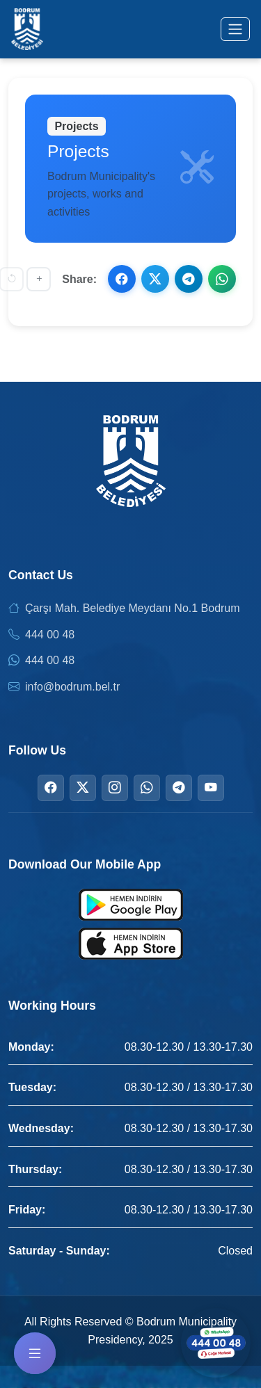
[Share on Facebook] (122, 279)
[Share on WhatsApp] (222, 279)
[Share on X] (155, 279)
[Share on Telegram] (189, 279)
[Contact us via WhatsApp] (216, 1343)
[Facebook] (51, 788)
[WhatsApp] (147, 788)
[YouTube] (211, 788)
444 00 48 (49, 634)
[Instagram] (115, 788)
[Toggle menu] (235, 29)
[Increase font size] (38, 279)
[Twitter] (83, 788)
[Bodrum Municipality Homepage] (27, 29)
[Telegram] (179, 788)
